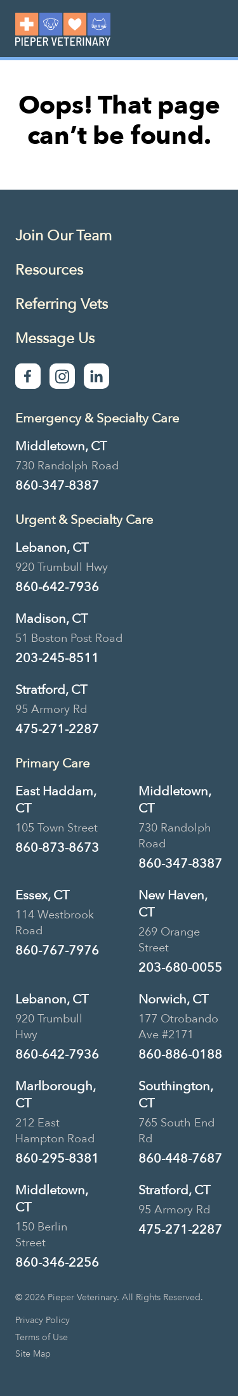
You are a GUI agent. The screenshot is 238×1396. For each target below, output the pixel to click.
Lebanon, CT (51, 547)
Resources (49, 270)
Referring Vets (61, 304)
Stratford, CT (51, 689)
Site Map (33, 1354)
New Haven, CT (172, 904)
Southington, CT (175, 1095)
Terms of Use (41, 1338)
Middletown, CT (61, 446)
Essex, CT (42, 895)
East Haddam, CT (55, 800)
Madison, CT (51, 618)
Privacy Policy (42, 1320)
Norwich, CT (173, 999)
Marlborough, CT (55, 1095)
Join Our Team (63, 235)
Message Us (55, 338)
